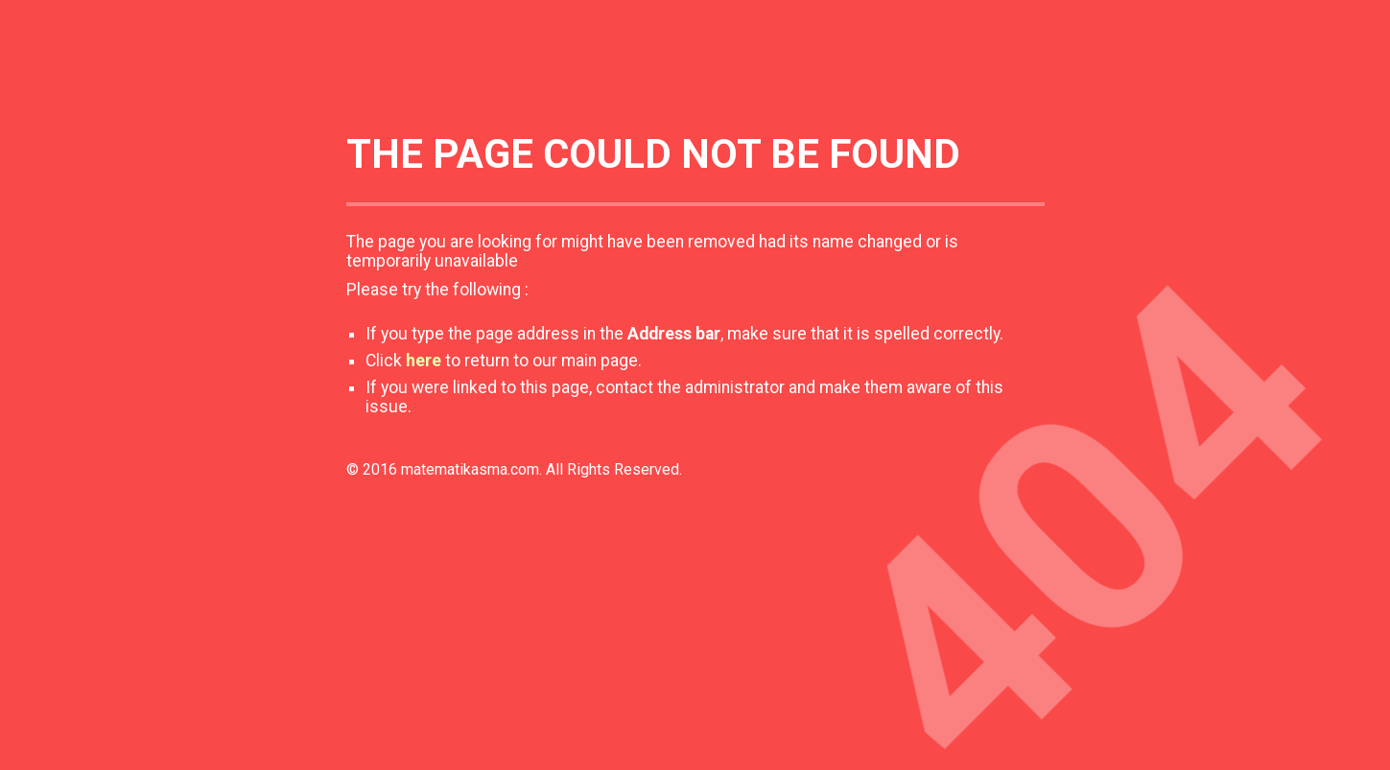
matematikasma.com (470, 469)
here (423, 360)
